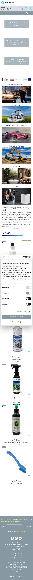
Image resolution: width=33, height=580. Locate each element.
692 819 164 (18, 554)
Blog (16, 571)
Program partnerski (17, 563)
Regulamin (16, 542)
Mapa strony (16, 549)
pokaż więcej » (16, 228)
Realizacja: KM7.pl (16, 576)
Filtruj (12, 9)
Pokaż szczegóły (22, 311)
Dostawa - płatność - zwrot (16, 544)
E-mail (3, 526)
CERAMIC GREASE (16, 359)
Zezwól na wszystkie (16, 316)
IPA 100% (16, 401)
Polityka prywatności (16, 547)
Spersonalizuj (16, 322)
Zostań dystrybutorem (16, 567)
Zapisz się (27, 526)
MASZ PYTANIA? (16, 531)
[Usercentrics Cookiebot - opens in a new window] (23, 257)
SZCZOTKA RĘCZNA (16, 483)
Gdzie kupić (16, 569)
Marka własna (16, 565)
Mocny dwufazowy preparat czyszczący (16, 442)
